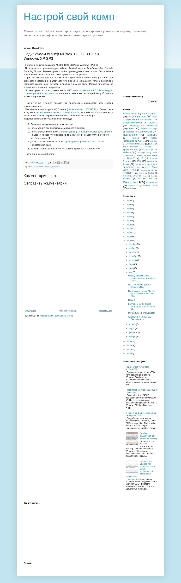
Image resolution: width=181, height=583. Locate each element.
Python (141, 173)
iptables (150, 161)
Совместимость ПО (135, 144)
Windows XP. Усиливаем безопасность (139, 318)
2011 (128, 349)
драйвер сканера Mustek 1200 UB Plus (85, 141)
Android (147, 146)
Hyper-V (131, 158)
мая (131, 272)
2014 (128, 240)
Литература (135, 126)
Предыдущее (105, 311)
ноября (132, 248)
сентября (133, 256)
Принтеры (151, 134)
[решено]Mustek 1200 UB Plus (82, 109)
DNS (139, 153)
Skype (144, 176)
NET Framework (133, 167)
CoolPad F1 (148, 149)
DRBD (155, 153)
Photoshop (144, 170)
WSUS (130, 188)
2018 (128, 225)
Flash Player (152, 155)
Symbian (127, 179)
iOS (139, 161)
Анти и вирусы (149, 113)
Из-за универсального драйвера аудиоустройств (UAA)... (141, 278)
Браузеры (140, 116)
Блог (129, 117)
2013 (128, 341)
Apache (126, 150)
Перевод (130, 132)
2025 (128, 200)
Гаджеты (152, 122)
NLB (146, 167)
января (132, 336)
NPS (134, 170)
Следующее (30, 311)
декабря (133, 244)
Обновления (151, 125)
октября (133, 252)
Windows (56, 167)
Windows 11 (133, 186)
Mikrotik (145, 164)
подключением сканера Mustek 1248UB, (58, 112)
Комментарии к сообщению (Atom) (56, 316)
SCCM (135, 176)
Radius (151, 173)
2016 (128, 232)
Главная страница (67, 311)
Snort (153, 176)
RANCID (126, 176)
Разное (135, 138)
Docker (146, 153)
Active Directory (130, 147)
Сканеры (47, 167)
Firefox (140, 155)
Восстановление (144, 119)
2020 (128, 217)
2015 (128, 237)
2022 (128, 208)
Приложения (130, 134)
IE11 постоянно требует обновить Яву (139, 285)
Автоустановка (130, 113)
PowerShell (128, 173)
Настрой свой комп (69, 16)
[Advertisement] (68, 284)
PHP (153, 170)
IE (142, 158)
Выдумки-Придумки (132, 123)
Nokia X (131, 300)
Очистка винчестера (148, 129)
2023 (128, 205)
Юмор (151, 144)
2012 (128, 345)
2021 (128, 212)
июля (131, 264)
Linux (126, 164)
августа (132, 260)
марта (132, 328)
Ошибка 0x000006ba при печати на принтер (148, 436)
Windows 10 (151, 182)
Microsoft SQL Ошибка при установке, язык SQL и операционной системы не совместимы (140, 468)
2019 (128, 220)
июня (131, 268)
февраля (133, 332)
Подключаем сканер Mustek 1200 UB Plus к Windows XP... (141, 293)
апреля (132, 324)
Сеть (141, 140)
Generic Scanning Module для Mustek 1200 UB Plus (85, 131)
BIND (136, 150)
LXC (136, 164)
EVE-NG (129, 155)
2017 (128, 228)
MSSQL (154, 164)
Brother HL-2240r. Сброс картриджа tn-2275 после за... (141, 306)
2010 (128, 353)
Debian (127, 152)
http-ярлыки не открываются (141, 313)
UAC (139, 179)
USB (150, 179)
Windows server (149, 185)
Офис (130, 128)
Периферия (38, 167)
